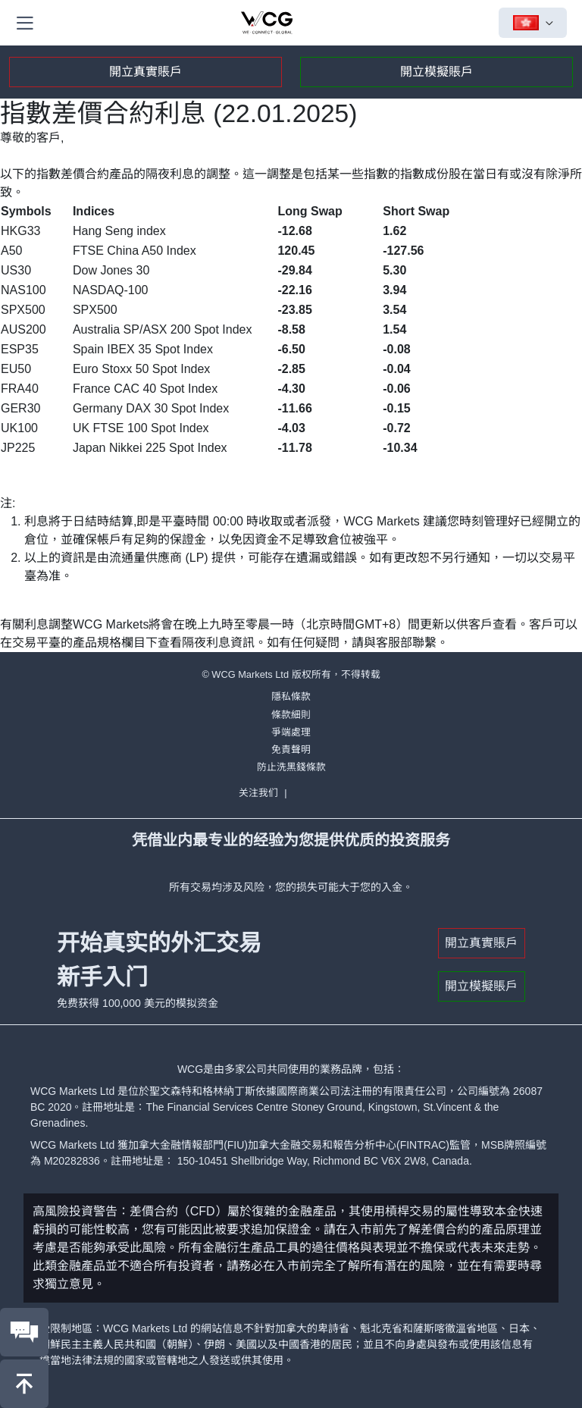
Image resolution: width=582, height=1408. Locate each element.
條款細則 (291, 714)
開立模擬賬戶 (436, 71)
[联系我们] (24, 1332)
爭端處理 (291, 732)
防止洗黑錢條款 (291, 767)
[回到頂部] (24, 1383)
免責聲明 (291, 749)
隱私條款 (291, 696)
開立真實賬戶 (145, 71)
